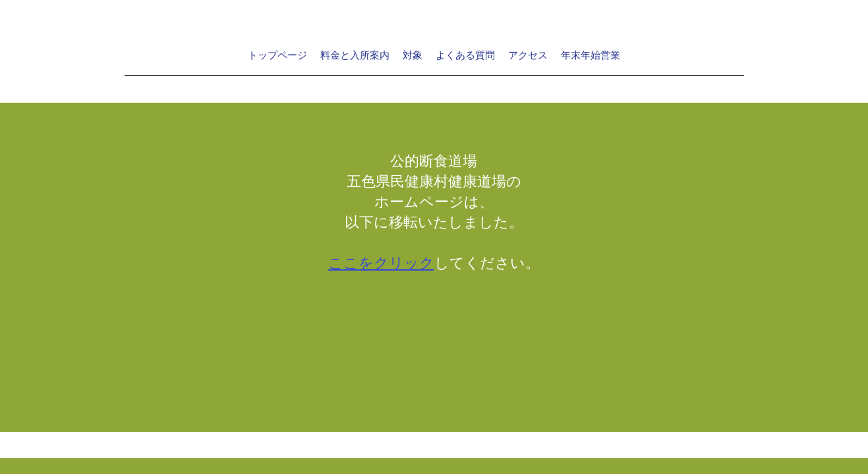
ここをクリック (381, 263)
